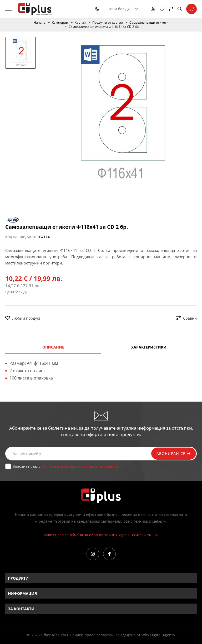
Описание (53, 347)
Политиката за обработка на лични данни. (80, 466)
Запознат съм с (66, 466)
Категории (60, 22)
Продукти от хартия (107, 22)
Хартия (80, 22)
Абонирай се (173, 453)
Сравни (186, 318)
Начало (39, 22)
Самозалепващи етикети (149, 22)
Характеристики (148, 347)
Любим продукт (23, 318)
